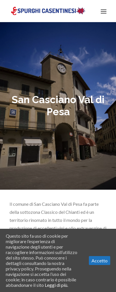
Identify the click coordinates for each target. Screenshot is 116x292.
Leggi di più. (56, 285)
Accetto (99, 260)
